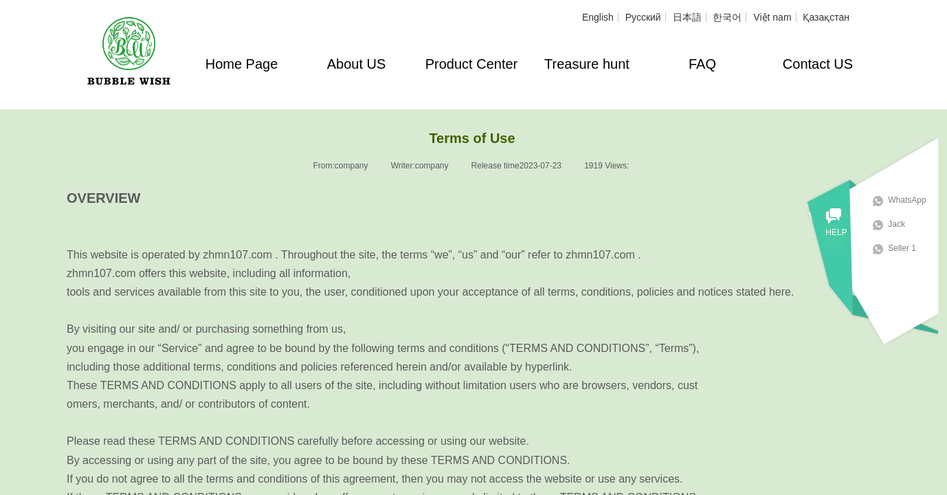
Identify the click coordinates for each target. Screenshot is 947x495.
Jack (904, 224)
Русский (643, 17)
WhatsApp (914, 200)
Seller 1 (909, 248)
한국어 (727, 17)
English (598, 17)
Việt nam (772, 17)
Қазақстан (826, 17)
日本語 (687, 17)
